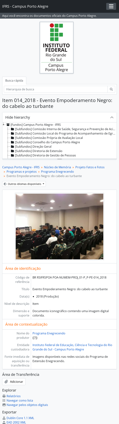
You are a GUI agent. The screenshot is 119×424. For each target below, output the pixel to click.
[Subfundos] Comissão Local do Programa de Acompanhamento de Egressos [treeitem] (63, 133)
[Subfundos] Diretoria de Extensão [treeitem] (36, 151)
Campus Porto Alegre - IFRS (21, 167)
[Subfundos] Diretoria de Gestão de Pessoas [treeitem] (43, 155)
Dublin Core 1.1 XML (18, 418)
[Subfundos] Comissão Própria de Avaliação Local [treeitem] (46, 138)
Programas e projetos (22, 172)
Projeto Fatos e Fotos (90, 167)
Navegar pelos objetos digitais (25, 405)
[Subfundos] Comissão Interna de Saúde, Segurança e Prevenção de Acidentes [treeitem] (63, 129)
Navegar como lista (17, 400)
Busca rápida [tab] (14, 80)
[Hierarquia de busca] (56, 89)
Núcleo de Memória (57, 167)
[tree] (59, 140)
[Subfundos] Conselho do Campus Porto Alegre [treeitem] (45, 142)
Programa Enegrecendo (57, 172)
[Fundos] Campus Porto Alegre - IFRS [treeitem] (33, 124)
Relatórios (11, 396)
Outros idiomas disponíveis (23, 184)
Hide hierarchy (17, 117)
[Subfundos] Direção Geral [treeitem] (30, 146)
